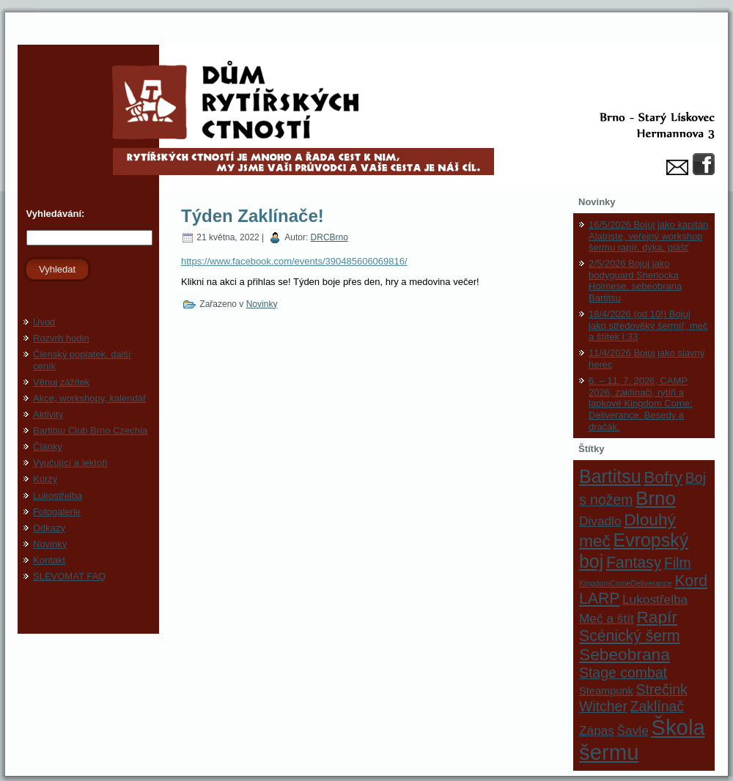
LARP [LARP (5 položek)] (599, 598)
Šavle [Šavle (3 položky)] (633, 730)
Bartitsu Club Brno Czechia (90, 430)
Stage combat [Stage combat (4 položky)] (623, 673)
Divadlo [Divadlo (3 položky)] (600, 521)
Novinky (50, 543)
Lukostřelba (57, 495)
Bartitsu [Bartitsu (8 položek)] (610, 476)
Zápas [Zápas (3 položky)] (596, 730)
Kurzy (45, 478)
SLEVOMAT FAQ (69, 576)
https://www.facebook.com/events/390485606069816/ (294, 261)
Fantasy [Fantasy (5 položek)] (633, 562)
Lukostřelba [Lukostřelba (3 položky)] (655, 599)
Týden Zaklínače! (252, 216)
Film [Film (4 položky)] (677, 563)
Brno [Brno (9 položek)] (656, 498)
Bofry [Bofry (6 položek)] (663, 476)
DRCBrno (329, 237)
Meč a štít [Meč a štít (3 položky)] (606, 618)
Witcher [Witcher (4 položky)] (603, 706)
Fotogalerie (57, 511)
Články (47, 446)
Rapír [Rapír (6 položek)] (656, 616)
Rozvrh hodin (61, 338)
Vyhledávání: (53, 213)
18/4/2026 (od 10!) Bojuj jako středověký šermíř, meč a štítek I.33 (648, 325)
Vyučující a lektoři (70, 462)
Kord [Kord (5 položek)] (690, 580)
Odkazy (49, 527)
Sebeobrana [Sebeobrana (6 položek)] (624, 654)
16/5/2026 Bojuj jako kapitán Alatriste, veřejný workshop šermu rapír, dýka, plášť (648, 236)
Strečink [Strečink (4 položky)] (662, 689)
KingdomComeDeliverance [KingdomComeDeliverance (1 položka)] (625, 583)
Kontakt (49, 560)
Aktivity (48, 414)
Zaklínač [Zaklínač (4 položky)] (657, 706)
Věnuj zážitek (61, 382)
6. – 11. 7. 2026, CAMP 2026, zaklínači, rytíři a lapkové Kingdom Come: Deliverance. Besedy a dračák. (641, 403)
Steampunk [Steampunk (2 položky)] (606, 691)
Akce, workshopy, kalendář (89, 398)
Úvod (44, 322)
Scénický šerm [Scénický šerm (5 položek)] (629, 635)
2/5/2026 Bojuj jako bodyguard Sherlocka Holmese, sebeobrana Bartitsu (635, 280)
